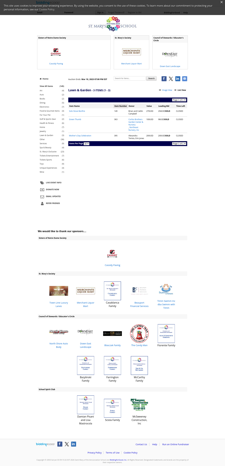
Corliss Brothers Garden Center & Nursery (135, 122)
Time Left (180, 106)
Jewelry (52, 131)
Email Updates (50, 196)
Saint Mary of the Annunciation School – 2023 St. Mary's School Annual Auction (112, 24)
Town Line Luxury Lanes (58, 294)
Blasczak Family (112, 335)
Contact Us (141, 444)
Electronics (52, 106)
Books (52, 98)
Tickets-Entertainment (52, 155)
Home (44, 78)
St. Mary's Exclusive (52, 151)
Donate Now (49, 190)
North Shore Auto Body (58, 335)
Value (149, 106)
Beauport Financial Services (139, 294)
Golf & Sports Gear (52, 119)
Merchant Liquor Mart (85, 294)
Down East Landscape (85, 335)
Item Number (120, 106)
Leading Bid (163, 106)
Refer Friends (49, 203)
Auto (52, 94)
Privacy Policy (95, 452)
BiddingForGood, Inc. (118, 460)
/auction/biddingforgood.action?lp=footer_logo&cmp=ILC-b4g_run (45, 445)
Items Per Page (76, 143)
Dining (52, 102)
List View (180, 90)
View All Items (52, 86)
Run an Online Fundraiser (175, 444)
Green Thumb (75, 119)
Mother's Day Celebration (80, 135)
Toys (52, 163)
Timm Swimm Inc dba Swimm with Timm (166, 294)
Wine (52, 172)
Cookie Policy (130, 452)
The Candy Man (139, 335)
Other (52, 139)
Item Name (74, 106)
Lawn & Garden (52, 135)
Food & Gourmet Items (52, 111)
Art (52, 90)
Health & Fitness (52, 123)
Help (154, 444)
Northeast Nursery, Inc (133, 128)
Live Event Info (50, 183)
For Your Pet (52, 115)
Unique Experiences (52, 168)
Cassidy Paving (112, 255)
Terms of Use (113, 452)
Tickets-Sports (52, 159)
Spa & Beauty (52, 147)
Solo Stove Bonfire (77, 111)
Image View (165, 90)
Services (52, 143)
